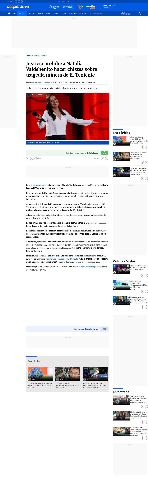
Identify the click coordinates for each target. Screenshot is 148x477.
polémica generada (37, 185)
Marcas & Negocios (96, 13)
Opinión (56, 13)
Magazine (21, 13)
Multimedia (73, 13)
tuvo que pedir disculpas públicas (87, 266)
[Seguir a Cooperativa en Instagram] (22, 1)
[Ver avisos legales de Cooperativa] (122, 15)
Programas (83, 13)
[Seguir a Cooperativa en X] (19, 1)
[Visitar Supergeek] (129, 15)
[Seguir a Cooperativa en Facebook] (16, 1)
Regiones (40, 13)
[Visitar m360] (125, 15)
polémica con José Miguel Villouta (63, 259)
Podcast (64, 13)
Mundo (48, 13)
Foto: (29, 95)
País (14, 13)
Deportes (31, 13)
